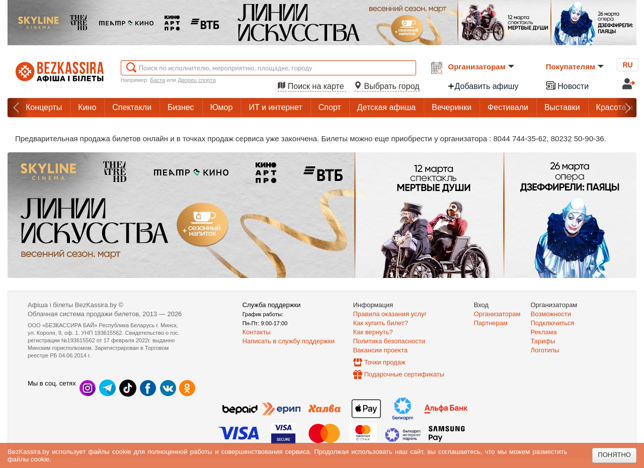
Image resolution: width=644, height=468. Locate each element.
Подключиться (553, 323)
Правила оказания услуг (390, 314)
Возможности (551, 314)
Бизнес (181, 107)
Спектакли (131, 107)
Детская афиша (386, 107)
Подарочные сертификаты (404, 374)
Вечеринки (451, 107)
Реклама (544, 332)
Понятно (614, 454)
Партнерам (491, 323)
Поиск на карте (312, 86)
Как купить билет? (380, 323)
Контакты (257, 332)
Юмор (221, 107)
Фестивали (508, 107)
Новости (567, 85)
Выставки (562, 107)
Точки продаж (385, 362)
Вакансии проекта (380, 350)
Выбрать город (387, 86)
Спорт (329, 107)
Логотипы (545, 350)
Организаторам (481, 66)
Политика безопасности (389, 341)
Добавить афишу (483, 86)
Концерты (44, 107)
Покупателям (575, 66)
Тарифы (543, 341)
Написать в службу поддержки (289, 341)
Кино (87, 107)
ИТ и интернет (275, 107)
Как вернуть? (373, 332)
